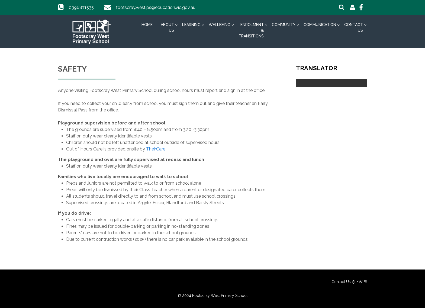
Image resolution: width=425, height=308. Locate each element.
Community (283, 25)
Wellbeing (219, 25)
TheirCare (155, 149)
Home (147, 25)
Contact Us (353, 28)
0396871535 (81, 7)
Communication (320, 25)
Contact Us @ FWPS (349, 282)
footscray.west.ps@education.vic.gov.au (155, 7)
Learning (191, 25)
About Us (167, 28)
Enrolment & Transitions (251, 30)
